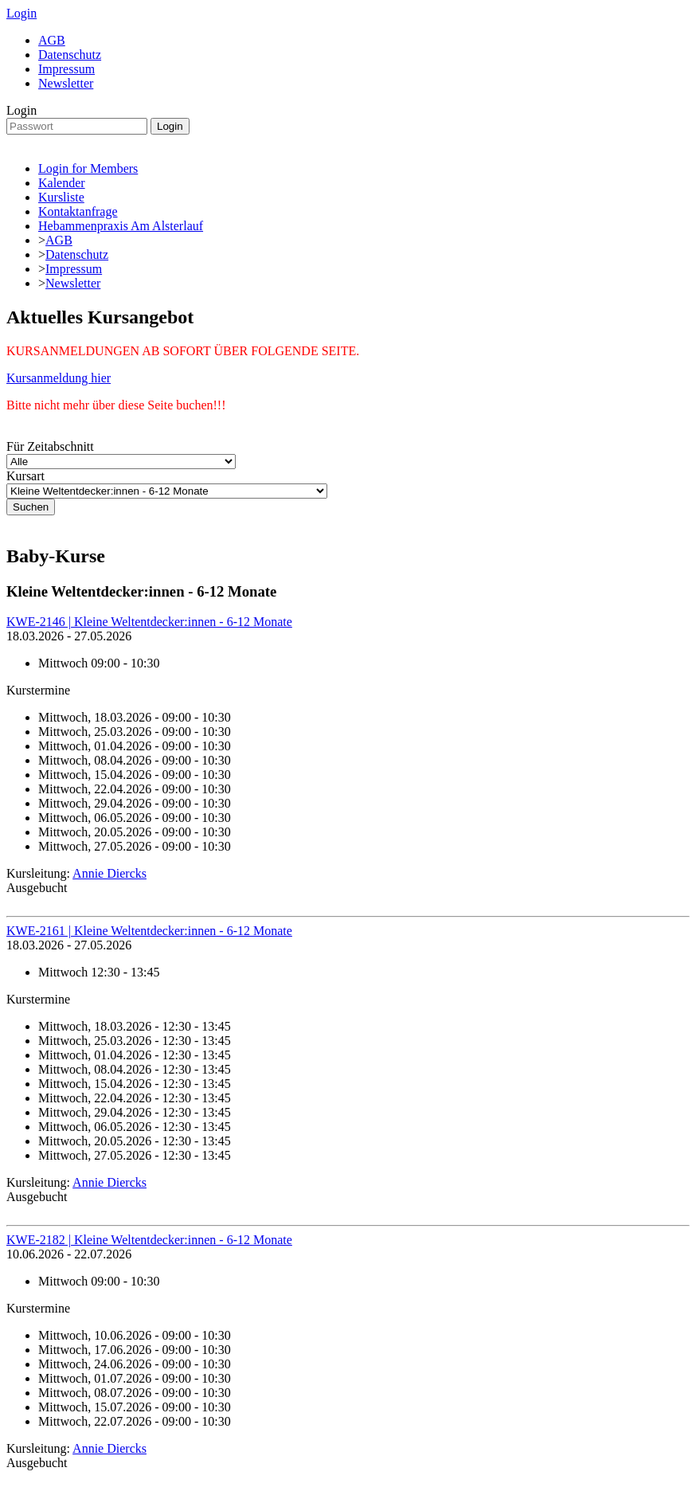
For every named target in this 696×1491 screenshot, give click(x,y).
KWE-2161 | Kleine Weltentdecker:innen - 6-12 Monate (149, 930)
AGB (51, 40)
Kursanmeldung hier (58, 378)
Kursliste (61, 197)
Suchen (31, 507)
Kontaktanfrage (78, 211)
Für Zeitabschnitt (50, 446)
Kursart (25, 476)
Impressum (66, 69)
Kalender (61, 183)
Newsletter (65, 83)
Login (21, 13)
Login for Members (88, 168)
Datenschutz (69, 54)
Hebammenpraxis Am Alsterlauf (120, 226)
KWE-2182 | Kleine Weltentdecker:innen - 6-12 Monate (149, 1239)
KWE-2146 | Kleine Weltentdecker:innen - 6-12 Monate (149, 621)
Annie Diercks (109, 873)
